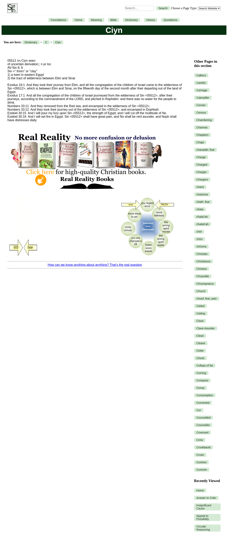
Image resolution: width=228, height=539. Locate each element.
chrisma (201, 246)
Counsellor (203, 425)
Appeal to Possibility (202, 517)
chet (199, 231)
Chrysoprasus (205, 283)
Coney (200, 387)
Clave (200, 320)
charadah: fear (205, 149)
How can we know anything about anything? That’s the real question (95, 264)
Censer (200, 105)
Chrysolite (202, 276)
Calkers (201, 75)
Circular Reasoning (203, 528)
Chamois (202, 127)
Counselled (203, 417)
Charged (201, 164)
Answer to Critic (206, 497)
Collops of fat (204, 365)
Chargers (202, 179)
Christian (202, 254)
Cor (198, 410)
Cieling (200, 313)
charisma (202, 194)
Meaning (96, 20)
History (150, 20)
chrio (199, 239)
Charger (201, 172)
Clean (200, 335)
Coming (201, 373)
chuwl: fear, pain (206, 298)
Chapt (200, 142)
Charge (201, 157)
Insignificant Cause (203, 507)
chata (199, 209)
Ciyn (58, 42)
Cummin (201, 469)
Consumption (204, 395)
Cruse (200, 454)
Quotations (170, 20)
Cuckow (201, 462)
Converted (202, 402)
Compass (202, 380)
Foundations (58, 20)
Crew (199, 439)
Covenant (202, 432)
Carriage (201, 90)
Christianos (203, 261)
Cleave (200, 343)
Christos (201, 268)
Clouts (200, 358)
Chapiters (202, 134)
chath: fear (203, 201)
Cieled (200, 306)
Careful (200, 82)
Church (200, 291)
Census (201, 112)
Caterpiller (202, 97)
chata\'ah (202, 216)
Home (78, 20)
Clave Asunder (205, 328)
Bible (113, 20)
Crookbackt (203, 447)
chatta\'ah (202, 224)
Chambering (204, 120)
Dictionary (131, 20)
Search (163, 8)
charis (200, 187)
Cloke (200, 350)
